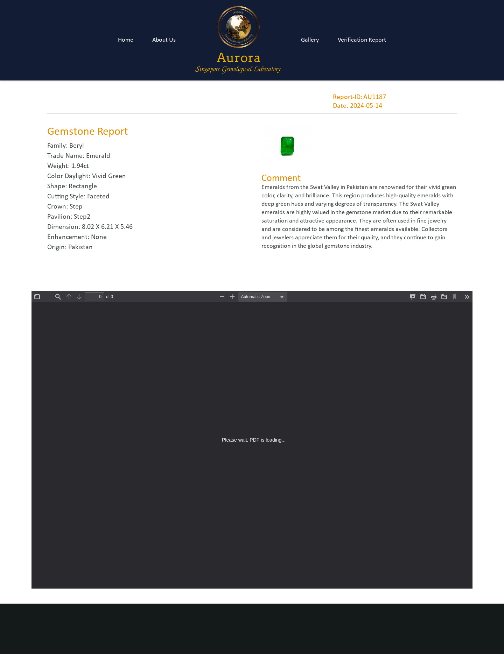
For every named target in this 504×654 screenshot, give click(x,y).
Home (125, 40)
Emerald (98, 156)
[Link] (238, 40)
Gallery (310, 40)
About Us (164, 40)
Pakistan (80, 247)
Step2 (82, 216)
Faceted (98, 196)
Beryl (76, 145)
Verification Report (362, 40)
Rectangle (83, 186)
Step (76, 206)
